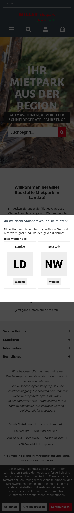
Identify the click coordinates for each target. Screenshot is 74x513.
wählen (20, 282)
